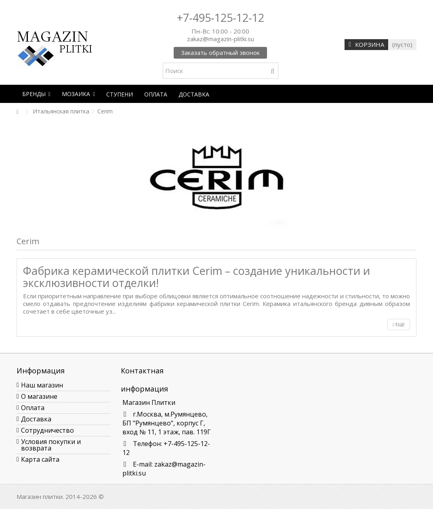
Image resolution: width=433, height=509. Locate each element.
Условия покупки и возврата (51, 444)
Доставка (36, 419)
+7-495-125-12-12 (220, 17)
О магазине (39, 396)
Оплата (32, 407)
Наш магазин (42, 385)
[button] (36, 94)
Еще (399, 324)
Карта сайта (40, 459)
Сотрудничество (47, 430)
